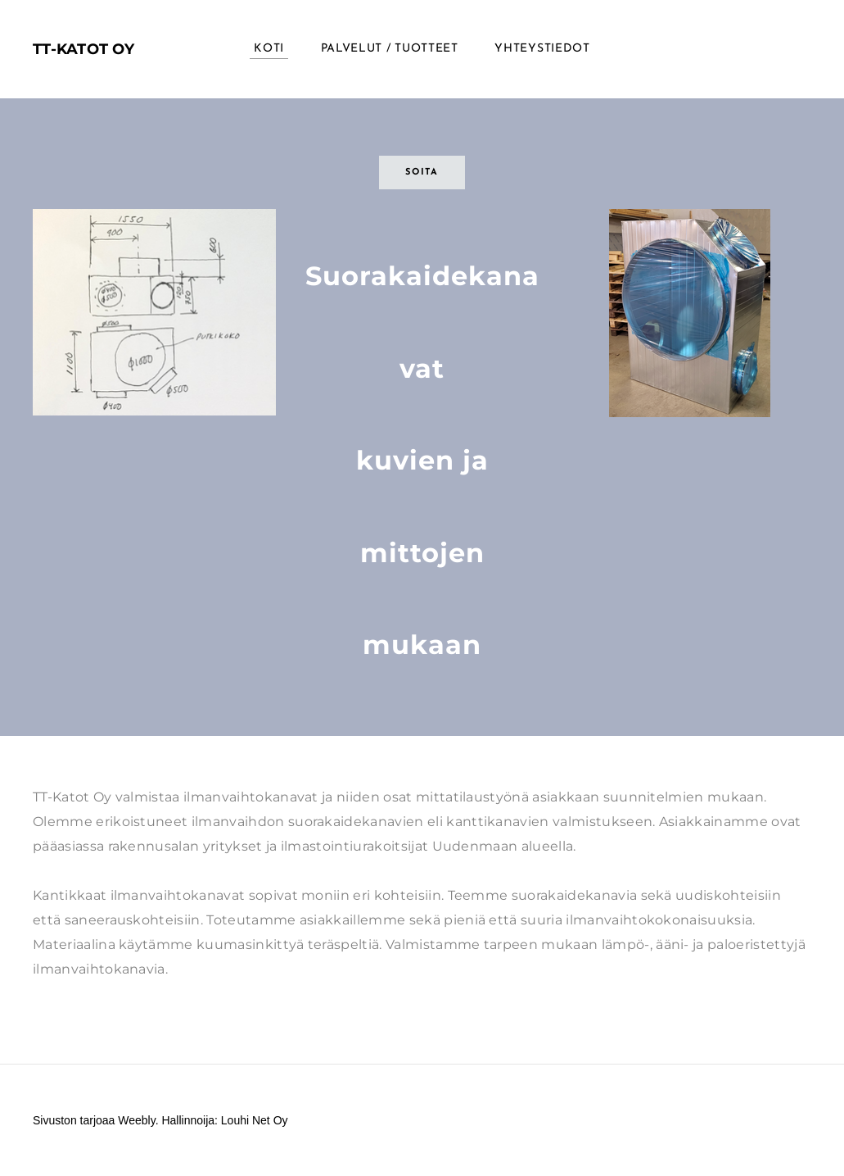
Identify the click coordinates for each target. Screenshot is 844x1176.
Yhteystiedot (541, 49)
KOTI (269, 49)
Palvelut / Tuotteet (389, 49)
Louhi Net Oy (254, 1120)
